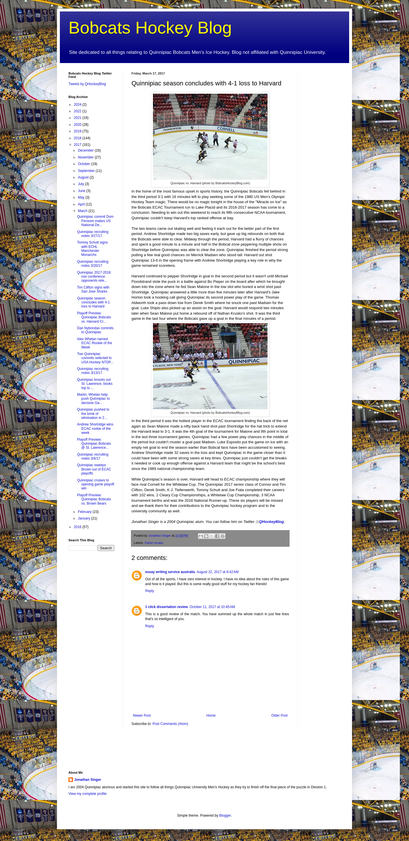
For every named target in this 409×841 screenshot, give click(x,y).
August (84, 177)
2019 (78, 131)
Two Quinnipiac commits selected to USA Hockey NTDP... (95, 358)
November (86, 157)
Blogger (225, 815)
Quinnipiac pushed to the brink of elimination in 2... (93, 413)
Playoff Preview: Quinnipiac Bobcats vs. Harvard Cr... (94, 317)
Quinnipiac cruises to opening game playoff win (95, 484)
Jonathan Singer (87, 780)
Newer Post (142, 715)
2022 (78, 111)
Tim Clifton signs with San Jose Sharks (93, 289)
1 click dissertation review (166, 607)
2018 (78, 138)
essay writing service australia (170, 572)
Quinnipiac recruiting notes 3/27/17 (92, 234)
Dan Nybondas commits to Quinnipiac (95, 330)
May (81, 197)
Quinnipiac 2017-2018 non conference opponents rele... (94, 276)
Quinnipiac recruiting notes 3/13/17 (92, 371)
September (87, 171)
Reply (149, 591)
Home (211, 715)
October (84, 164)
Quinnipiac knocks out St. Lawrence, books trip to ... (95, 384)
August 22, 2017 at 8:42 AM (217, 572)
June (82, 191)
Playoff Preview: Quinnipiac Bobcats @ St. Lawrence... (94, 444)
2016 (78, 527)
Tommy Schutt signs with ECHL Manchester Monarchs (92, 248)
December (86, 150)
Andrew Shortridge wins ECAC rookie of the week (95, 428)
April (82, 204)
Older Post (279, 715)
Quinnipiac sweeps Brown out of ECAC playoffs (94, 469)
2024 (78, 105)
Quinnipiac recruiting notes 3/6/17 (92, 456)
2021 (78, 118)
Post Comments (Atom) (170, 724)
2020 (78, 125)
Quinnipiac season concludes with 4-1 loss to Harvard (93, 302)
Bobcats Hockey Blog (150, 27)
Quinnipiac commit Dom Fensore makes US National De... (95, 221)
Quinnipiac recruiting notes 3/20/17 (92, 264)
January (84, 518)
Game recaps (154, 542)
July (81, 184)
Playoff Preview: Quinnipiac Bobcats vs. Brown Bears (94, 499)
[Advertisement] (323, 158)
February (85, 512)
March (83, 211)
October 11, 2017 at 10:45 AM (212, 607)
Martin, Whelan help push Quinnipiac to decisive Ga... (93, 399)
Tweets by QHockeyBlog (87, 84)
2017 (78, 145)
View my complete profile (87, 794)
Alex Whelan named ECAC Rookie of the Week (94, 343)
